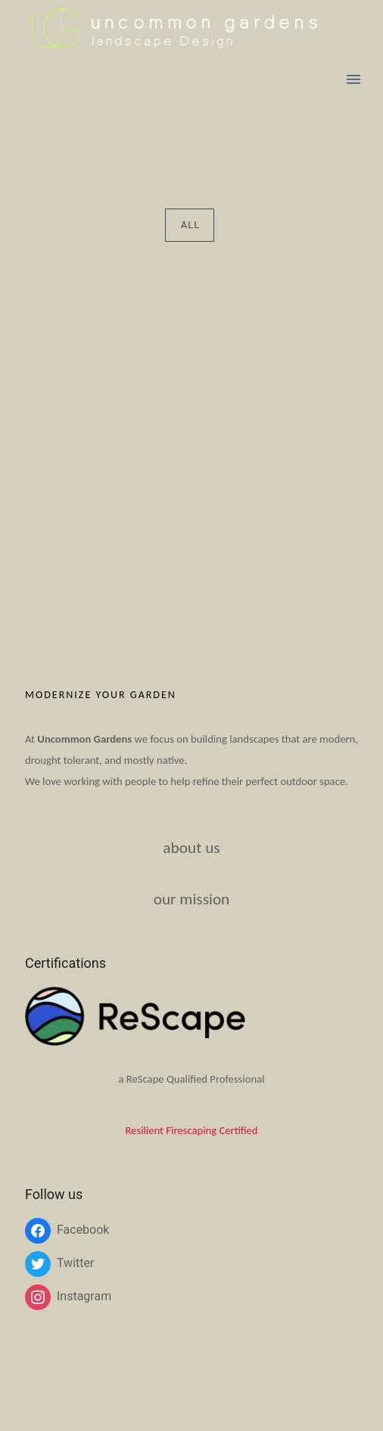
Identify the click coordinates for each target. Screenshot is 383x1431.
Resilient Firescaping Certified (191, 1130)
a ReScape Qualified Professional (191, 1079)
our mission (192, 899)
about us (191, 848)
